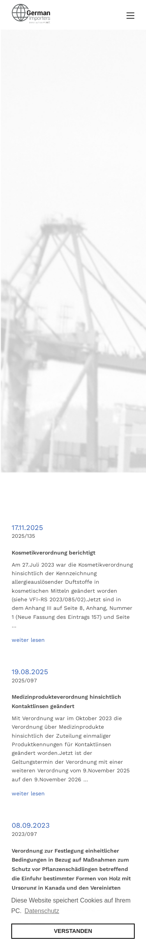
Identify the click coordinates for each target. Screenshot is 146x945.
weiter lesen (28, 640)
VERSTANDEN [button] (73, 931)
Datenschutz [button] (42, 911)
